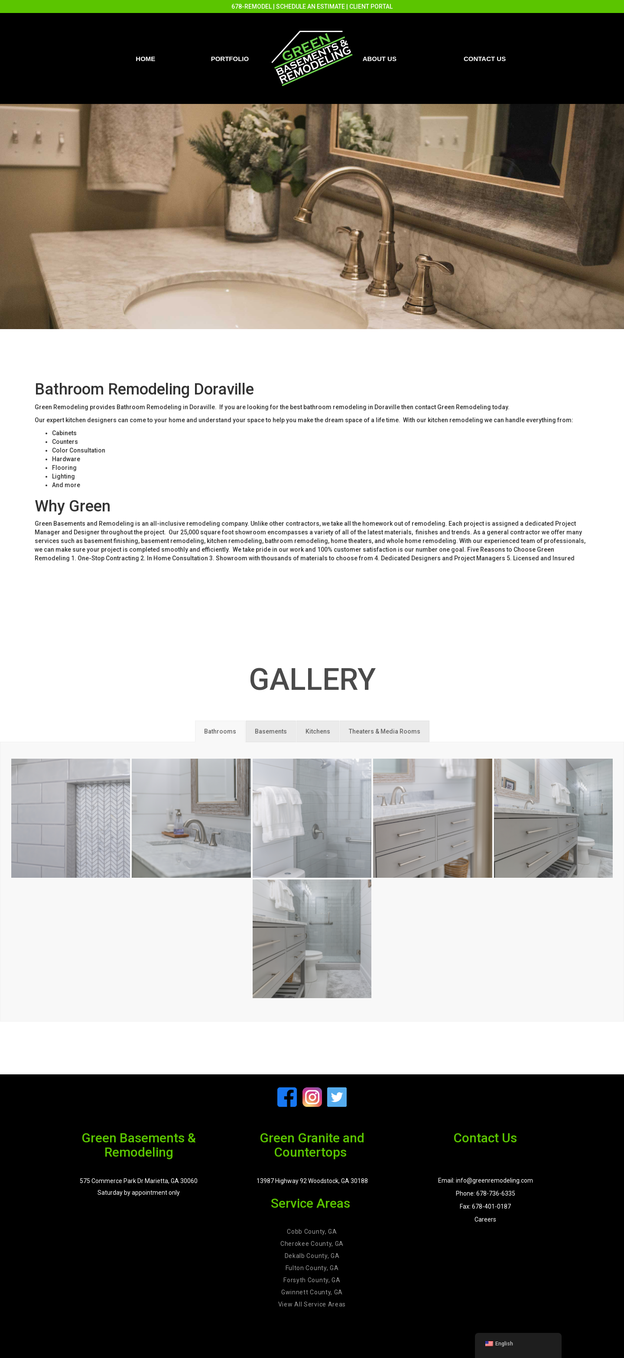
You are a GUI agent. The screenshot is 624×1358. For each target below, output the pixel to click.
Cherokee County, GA (312, 1243)
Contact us (485, 58)
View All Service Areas (312, 1304)
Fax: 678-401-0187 (485, 1206)
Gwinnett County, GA (312, 1292)
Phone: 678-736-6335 (485, 1193)
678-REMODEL (251, 6)
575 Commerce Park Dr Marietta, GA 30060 (139, 1180)
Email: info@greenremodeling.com (485, 1180)
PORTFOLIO (230, 58)
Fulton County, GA (312, 1267)
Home (145, 58)
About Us (379, 58)
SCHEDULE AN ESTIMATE (310, 6)
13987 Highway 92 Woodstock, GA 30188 (312, 1180)
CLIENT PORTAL (371, 6)
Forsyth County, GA (312, 1280)
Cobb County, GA (312, 1231)
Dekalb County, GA (312, 1255)
